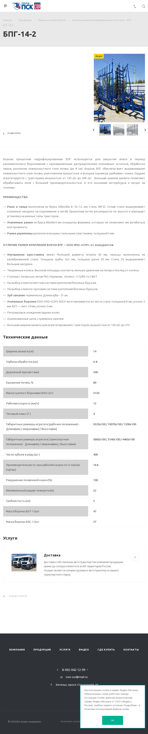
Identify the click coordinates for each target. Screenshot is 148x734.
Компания (17, 649)
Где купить (106, 649)
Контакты (131, 649)
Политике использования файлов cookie (106, 709)
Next (145, 130)
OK (112, 720)
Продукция (42, 649)
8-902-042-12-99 (73, 669)
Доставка (52, 555)
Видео (84, 649)
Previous (93, 130)
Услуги (64, 649)
